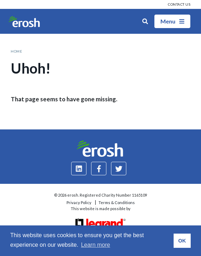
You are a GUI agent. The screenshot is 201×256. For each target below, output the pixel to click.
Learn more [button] (95, 245)
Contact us (179, 4)
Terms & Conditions (117, 202)
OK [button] (182, 241)
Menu (172, 21)
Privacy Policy (79, 202)
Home (16, 51)
